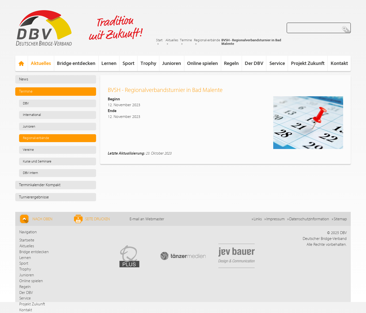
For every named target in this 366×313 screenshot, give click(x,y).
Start (159, 40)
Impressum (275, 219)
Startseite (26, 240)
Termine (186, 40)
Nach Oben (35, 219)
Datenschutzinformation (309, 219)
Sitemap (340, 219)
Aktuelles (171, 40)
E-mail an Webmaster (147, 219)
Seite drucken (92, 219)
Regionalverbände (207, 40)
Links (258, 219)
